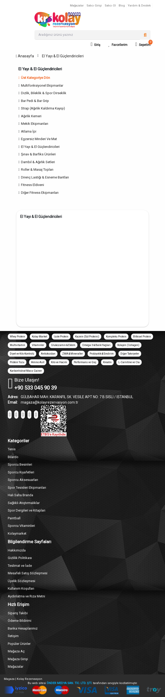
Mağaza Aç (16, 651)
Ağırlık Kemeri (31, 116)
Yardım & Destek (139, 5)
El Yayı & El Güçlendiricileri (63, 56)
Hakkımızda (17, 550)
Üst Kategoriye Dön (34, 78)
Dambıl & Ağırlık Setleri (38, 162)
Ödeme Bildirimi (19, 621)
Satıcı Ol (110, 5)
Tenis (12, 449)
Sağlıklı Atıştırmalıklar (24, 503)
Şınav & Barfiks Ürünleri (38, 154)
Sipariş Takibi (18, 613)
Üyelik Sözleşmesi (21, 581)
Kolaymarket (17, 533)
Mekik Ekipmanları (34, 124)
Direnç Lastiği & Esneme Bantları (45, 177)
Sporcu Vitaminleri (21, 526)
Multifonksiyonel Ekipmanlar (42, 85)
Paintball (14, 518)
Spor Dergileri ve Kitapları (26, 510)
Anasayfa (25, 56)
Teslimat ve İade (20, 566)
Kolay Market (39, 336)
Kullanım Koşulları (21, 588)
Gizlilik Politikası (20, 558)
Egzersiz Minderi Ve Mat (39, 139)
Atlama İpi (28, 131)
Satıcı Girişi (94, 5)
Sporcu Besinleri (20, 464)
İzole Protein (61, 336)
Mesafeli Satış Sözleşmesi (27, 573)
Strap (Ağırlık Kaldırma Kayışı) (43, 108)
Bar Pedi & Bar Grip (35, 101)
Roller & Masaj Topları (37, 169)
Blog (122, 5)
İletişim (13, 636)
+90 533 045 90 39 (35, 388)
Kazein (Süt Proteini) (87, 336)
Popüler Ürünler (19, 644)
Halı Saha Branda (20, 495)
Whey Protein (17, 336)
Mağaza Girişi (18, 659)
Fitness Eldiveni (32, 185)
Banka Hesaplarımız (23, 628)
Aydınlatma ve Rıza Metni (26, 596)
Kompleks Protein (116, 336)
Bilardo (13, 457)
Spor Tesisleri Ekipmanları (27, 487)
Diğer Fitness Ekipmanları (40, 193)
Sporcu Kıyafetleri (21, 472)
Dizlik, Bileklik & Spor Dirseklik (43, 93)
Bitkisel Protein (142, 336)
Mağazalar (77, 5)
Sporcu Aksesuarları (23, 480)
